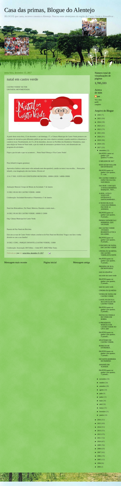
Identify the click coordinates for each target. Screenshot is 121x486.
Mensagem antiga (81, 262)
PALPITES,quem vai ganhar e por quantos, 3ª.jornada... (107, 261)
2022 (99, 129)
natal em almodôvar (105, 272)
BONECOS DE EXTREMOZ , (105, 347)
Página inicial (50, 262)
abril (101, 404)
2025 (99, 118)
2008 (99, 449)
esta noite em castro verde (107, 276)
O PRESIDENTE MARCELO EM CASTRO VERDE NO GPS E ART (107, 326)
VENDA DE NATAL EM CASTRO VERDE (107, 295)
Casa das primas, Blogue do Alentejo (49, 9)
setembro (102, 386)
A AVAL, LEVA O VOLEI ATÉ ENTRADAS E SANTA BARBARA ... (107, 196)
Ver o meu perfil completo (98, 102)
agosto (101, 390)
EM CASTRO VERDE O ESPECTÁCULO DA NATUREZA (107, 180)
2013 (99, 431)
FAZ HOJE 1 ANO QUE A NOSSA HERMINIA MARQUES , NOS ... (107, 188)
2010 (99, 441)
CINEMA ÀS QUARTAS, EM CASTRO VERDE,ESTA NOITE (108, 253)
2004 (99, 463)
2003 (99, 467)
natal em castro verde (106, 287)
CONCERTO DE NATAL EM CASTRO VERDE (107, 246)
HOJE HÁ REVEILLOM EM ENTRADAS (107, 166)
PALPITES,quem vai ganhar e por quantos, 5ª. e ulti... (107, 172)
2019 (99, 140)
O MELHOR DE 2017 (106, 161)
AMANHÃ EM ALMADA (104, 366)
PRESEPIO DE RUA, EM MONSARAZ (106, 267)
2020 (99, 137)
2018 (99, 144)
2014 (99, 427)
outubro (102, 383)
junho (101, 397)
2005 (99, 459)
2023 (99, 126)
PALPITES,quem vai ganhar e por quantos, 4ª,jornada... (107, 215)
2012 (99, 434)
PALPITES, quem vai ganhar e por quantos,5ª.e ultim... (106, 155)
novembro (103, 379)
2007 (99, 452)
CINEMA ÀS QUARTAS (107, 290)
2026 (99, 115)
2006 (99, 456)
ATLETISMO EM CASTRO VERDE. (106, 341)
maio (101, 401)
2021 (99, 133)
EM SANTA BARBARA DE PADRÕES (107, 360)
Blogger (74, 481)
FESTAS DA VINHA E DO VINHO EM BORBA (107, 317)
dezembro (102, 150)
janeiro (101, 415)
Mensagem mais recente (15, 262)
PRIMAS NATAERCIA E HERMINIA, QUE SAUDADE (107, 222)
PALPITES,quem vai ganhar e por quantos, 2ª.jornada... (107, 334)
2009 (99, 445)
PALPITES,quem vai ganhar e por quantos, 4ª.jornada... (107, 240)
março (101, 408)
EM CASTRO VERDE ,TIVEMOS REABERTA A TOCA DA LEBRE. (107, 231)
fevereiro (102, 412)
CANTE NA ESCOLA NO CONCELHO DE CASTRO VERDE (107, 302)
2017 (99, 147)
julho (101, 393)
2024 (99, 122)
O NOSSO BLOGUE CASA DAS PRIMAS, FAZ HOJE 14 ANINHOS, (107, 206)
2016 (99, 420)
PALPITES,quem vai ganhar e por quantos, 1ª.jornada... (107, 353)
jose (98, 96)
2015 (99, 423)
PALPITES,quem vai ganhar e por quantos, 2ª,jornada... (107, 309)
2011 (99, 438)
